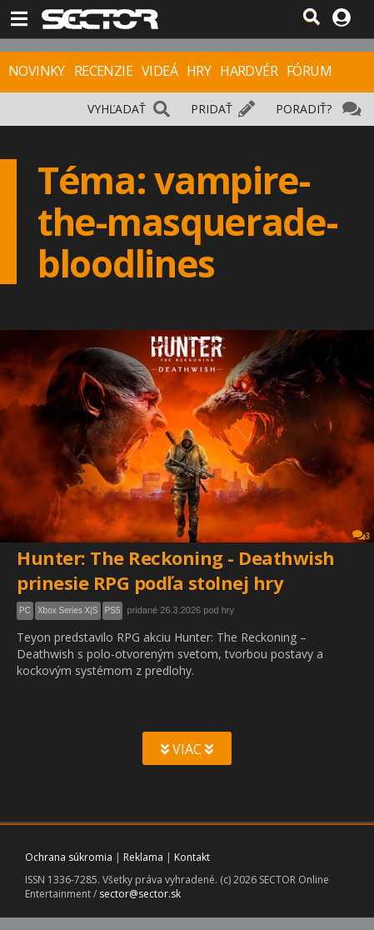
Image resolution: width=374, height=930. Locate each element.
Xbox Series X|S (67, 610)
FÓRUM (309, 71)
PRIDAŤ (211, 109)
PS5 (113, 610)
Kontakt (192, 857)
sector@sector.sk (140, 894)
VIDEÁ (159, 71)
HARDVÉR (248, 71)
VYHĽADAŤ (116, 109)
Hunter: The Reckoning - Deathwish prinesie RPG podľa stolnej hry (176, 570)
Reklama (143, 857)
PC (25, 610)
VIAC (187, 749)
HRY (199, 71)
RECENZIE (103, 71)
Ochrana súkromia (68, 857)
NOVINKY (36, 71)
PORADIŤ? (304, 109)
